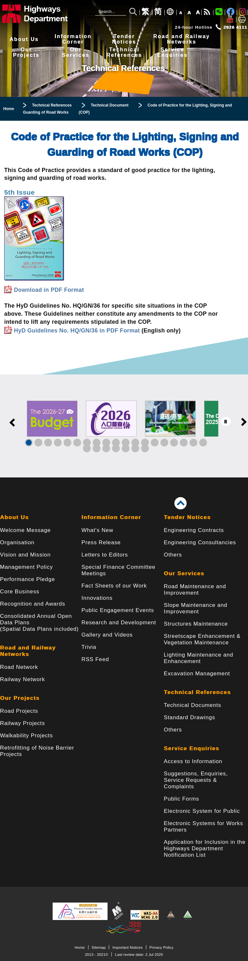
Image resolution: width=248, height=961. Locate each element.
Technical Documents (192, 705)
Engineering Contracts (194, 530)
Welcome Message (25, 530)
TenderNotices (124, 39)
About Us (24, 39)
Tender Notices (187, 517)
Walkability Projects (26, 735)
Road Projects (19, 711)
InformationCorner (73, 39)
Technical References (197, 692)
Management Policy (26, 567)
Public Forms (181, 799)
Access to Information (193, 761)
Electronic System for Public (202, 811)
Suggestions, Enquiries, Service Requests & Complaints (196, 780)
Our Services (184, 573)
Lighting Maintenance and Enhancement (198, 658)
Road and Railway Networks (28, 651)
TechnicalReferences (124, 52)
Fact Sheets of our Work (114, 586)
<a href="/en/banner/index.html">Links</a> (124, 425)
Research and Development (118, 622)
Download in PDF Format (49, 290)
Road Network (19, 667)
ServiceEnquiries (172, 52)
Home (80, 947)
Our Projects (19, 698)
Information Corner (111, 517)
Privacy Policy (161, 947)
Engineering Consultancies (200, 542)
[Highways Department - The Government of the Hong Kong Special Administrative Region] (43, 13)
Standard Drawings (189, 717)
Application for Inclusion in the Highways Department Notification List (204, 848)
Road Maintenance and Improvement (195, 589)
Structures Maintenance (196, 624)
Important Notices (127, 947)
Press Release (101, 542)
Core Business (19, 591)
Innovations (96, 598)
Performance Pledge (27, 579)
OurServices (75, 52)
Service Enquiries (191, 748)
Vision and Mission (25, 555)
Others (173, 555)
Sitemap (99, 947)
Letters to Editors (104, 555)
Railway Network (22, 679)
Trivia (88, 647)
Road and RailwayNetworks (181, 39)
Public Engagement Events (117, 610)
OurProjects (26, 52)
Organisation (17, 542)
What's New (97, 530)
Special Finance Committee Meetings (118, 570)
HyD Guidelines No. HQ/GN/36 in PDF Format (77, 330)
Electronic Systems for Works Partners (203, 826)
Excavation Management (197, 673)
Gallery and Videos (107, 635)
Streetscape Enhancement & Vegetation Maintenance (202, 639)
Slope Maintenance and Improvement (195, 608)
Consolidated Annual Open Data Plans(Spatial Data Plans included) (39, 622)
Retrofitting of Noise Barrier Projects (37, 751)
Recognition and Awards (32, 604)
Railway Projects (22, 723)
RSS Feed (95, 659)
